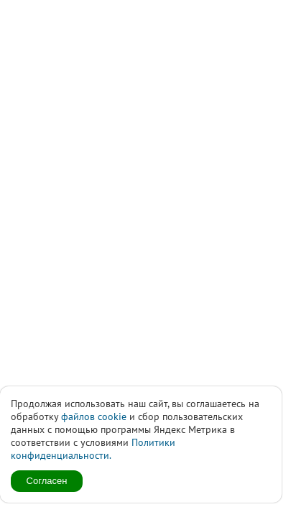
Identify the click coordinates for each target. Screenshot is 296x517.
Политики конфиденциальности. (93, 449)
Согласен (47, 480)
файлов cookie (93, 416)
